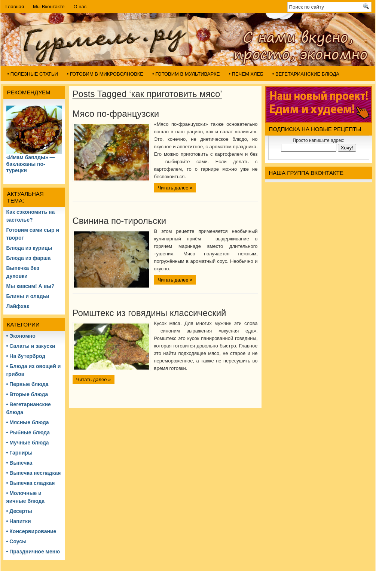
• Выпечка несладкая (33, 473)
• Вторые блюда (27, 394)
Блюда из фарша (28, 258)
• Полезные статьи (32, 74)
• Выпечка (19, 463)
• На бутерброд (26, 356)
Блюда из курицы (29, 248)
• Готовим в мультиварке (186, 74)
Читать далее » (175, 188)
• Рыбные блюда (28, 432)
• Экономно (21, 336)
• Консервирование (31, 531)
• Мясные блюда (27, 422)
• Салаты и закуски (30, 346)
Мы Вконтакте (49, 6)
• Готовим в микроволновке (105, 74)
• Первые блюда (27, 384)
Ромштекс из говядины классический (149, 313)
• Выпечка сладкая (30, 483)
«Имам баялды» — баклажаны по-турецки (30, 163)
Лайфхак (17, 306)
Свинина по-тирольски (119, 221)
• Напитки (18, 521)
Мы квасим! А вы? (30, 286)
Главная (15, 6)
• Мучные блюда (27, 443)
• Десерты (19, 511)
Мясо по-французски (116, 114)
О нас (80, 6)
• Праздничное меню (33, 552)
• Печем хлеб (246, 74)
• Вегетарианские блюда (305, 74)
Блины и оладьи (27, 296)
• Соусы (16, 541)
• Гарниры (19, 453)
